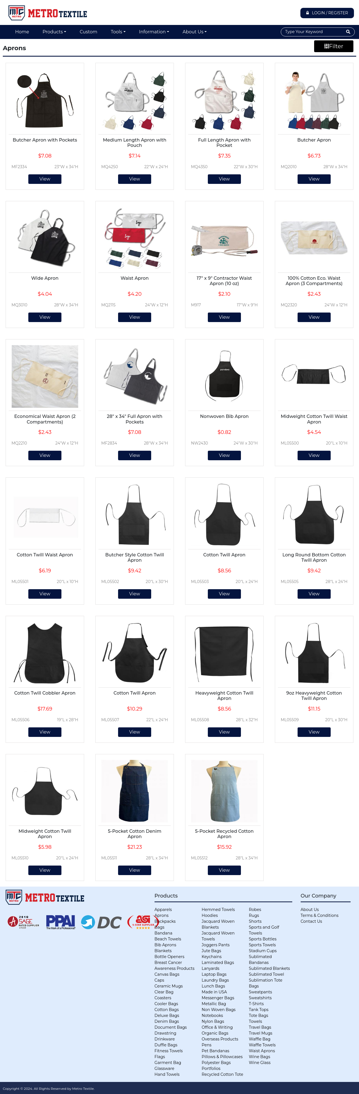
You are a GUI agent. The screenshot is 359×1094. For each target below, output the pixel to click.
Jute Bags (211, 950)
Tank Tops (258, 1009)
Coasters (163, 997)
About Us (193, 31)
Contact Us (311, 921)
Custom (88, 31)
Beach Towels (168, 939)
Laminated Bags (218, 962)
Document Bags (171, 1027)
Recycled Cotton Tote (222, 1074)
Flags (160, 1056)
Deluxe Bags (167, 1015)
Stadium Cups (263, 950)
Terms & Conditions (320, 915)
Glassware (164, 1068)
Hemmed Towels (218, 909)
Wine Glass (259, 1062)
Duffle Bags (166, 1044)
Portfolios (211, 1068)
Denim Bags (167, 1021)
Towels (255, 1021)
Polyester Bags (216, 1062)
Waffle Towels (262, 1044)
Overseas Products (220, 1039)
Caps (159, 980)
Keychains (212, 956)
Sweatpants (260, 991)
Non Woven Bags (219, 1009)
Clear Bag (164, 991)
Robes (255, 909)
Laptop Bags (214, 974)
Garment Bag (168, 1062)
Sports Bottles (262, 939)
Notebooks (212, 1015)
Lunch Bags (213, 986)
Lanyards (210, 968)
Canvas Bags (167, 974)
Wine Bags (259, 1056)
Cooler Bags (166, 1003)
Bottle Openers (169, 956)
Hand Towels (167, 1074)
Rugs (254, 915)
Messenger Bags (218, 997)
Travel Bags (260, 1027)
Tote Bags (258, 1015)
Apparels (163, 909)
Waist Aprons (262, 1050)
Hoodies (210, 915)
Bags (159, 927)
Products (53, 31)
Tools (116, 31)
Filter (333, 46)
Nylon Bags (213, 1021)
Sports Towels (262, 944)
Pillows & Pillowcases (222, 1056)
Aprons (162, 915)
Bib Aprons (165, 944)
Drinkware (165, 1039)
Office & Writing (217, 1027)
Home (22, 31)
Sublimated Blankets (269, 968)
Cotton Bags (167, 1009)
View (45, 179)
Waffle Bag (259, 1039)
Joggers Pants (216, 944)
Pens (206, 1044)
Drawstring (165, 1033)
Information (152, 31)
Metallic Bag (214, 1003)
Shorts (255, 921)
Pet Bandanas (215, 1050)
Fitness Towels (169, 1050)
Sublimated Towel (266, 974)
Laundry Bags (215, 980)
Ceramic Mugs (169, 986)
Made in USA (214, 991)
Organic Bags (215, 1033)
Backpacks (165, 921)
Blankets (163, 950)
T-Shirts (256, 1003)
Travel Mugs (260, 1033)
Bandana (163, 933)
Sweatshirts (260, 997)
